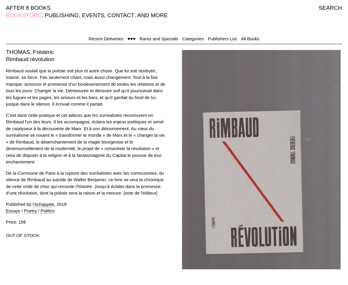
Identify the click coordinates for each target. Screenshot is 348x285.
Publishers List (222, 38)
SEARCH (330, 8)
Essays (13, 210)
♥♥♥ (132, 38)
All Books (250, 38)
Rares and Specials (158, 38)
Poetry (30, 210)
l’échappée (43, 204)
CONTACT (121, 15)
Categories (193, 38)
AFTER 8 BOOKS (28, 8)
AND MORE (152, 15)
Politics (48, 210)
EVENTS (93, 15)
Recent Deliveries (106, 38)
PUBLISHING (62, 15)
